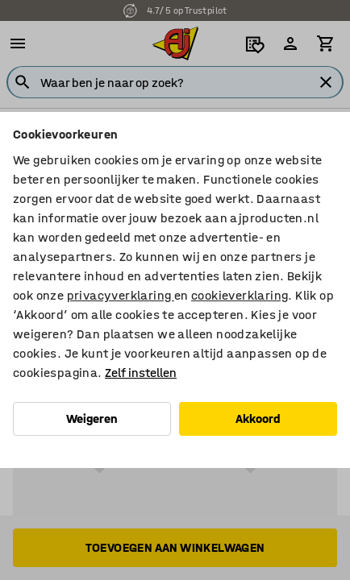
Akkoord (258, 418)
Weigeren (92, 418)
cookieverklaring (239, 295)
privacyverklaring (120, 295)
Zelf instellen (141, 372)
